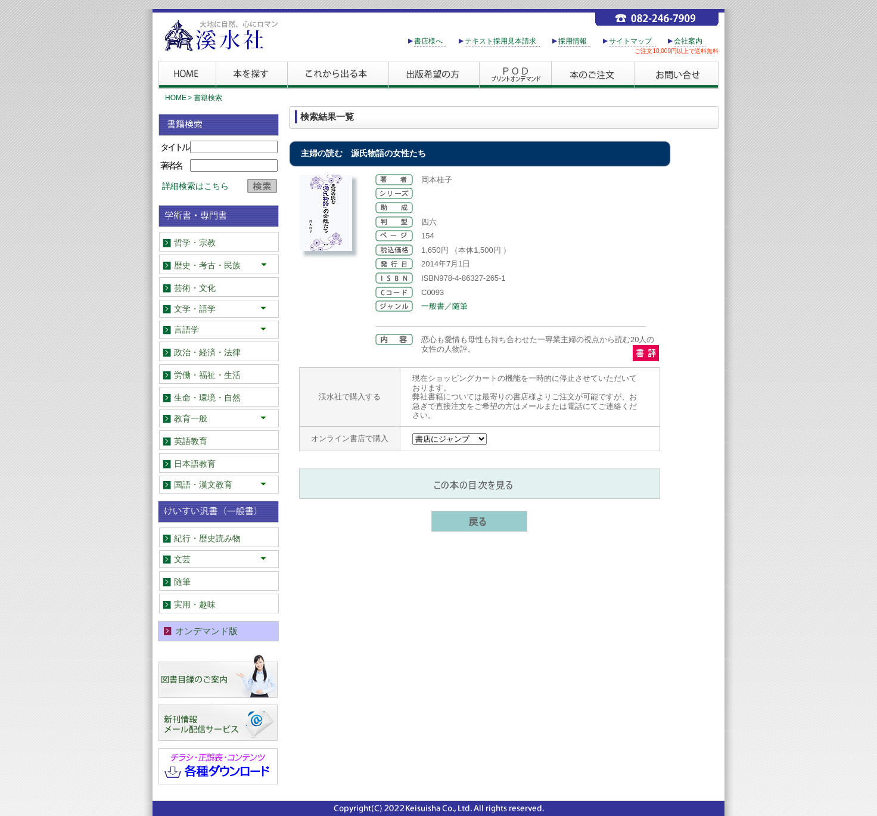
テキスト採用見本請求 (500, 41)
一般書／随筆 (444, 306)
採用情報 (572, 41)
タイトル (174, 147)
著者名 (171, 165)
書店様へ (428, 41)
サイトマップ (630, 41)
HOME (175, 98)
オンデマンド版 (206, 631)
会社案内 (688, 41)
